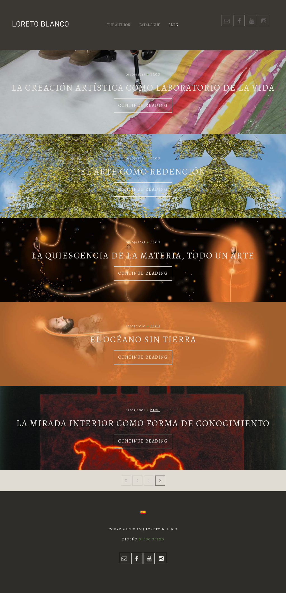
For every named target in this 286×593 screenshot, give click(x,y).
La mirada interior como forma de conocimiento (143, 423)
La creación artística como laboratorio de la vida (143, 87)
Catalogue (149, 25)
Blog (173, 25)
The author (118, 25)
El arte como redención (143, 171)
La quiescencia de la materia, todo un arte (143, 255)
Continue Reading (143, 105)
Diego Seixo (151, 539)
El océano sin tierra (143, 339)
